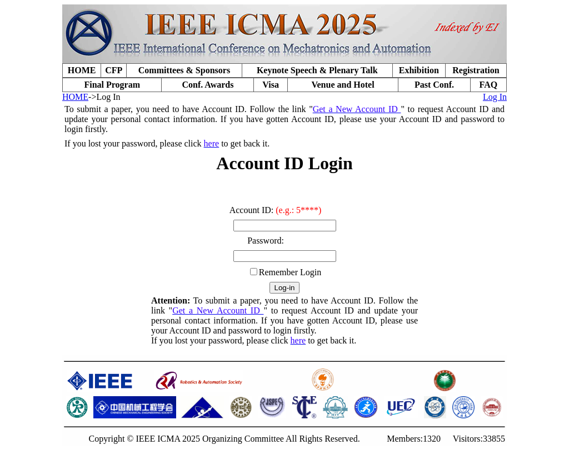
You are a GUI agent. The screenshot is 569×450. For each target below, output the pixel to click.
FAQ (489, 84)
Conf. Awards (207, 84)
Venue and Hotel (342, 84)
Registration (475, 70)
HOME (82, 70)
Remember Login (290, 272)
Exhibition (419, 70)
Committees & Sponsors (184, 70)
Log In (495, 97)
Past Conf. (434, 84)
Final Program (112, 84)
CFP (113, 70)
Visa (270, 84)
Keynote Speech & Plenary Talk (317, 70)
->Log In (104, 97)
